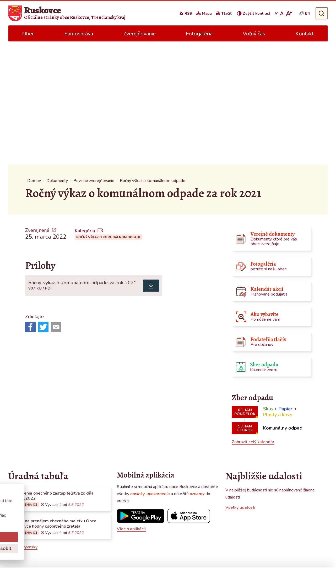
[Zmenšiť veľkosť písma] (276, 13)
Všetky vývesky (22, 424)
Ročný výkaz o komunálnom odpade (108, 114)
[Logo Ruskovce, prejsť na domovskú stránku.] (66, 13)
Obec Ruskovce (245, 554)
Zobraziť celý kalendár (253, 319)
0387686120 (285, 518)
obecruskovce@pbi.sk (292, 524)
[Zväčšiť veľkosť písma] (289, 13)
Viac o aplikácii (131, 406)
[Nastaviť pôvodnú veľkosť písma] (282, 13)
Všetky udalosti (240, 384)
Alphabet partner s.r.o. (174, 554)
